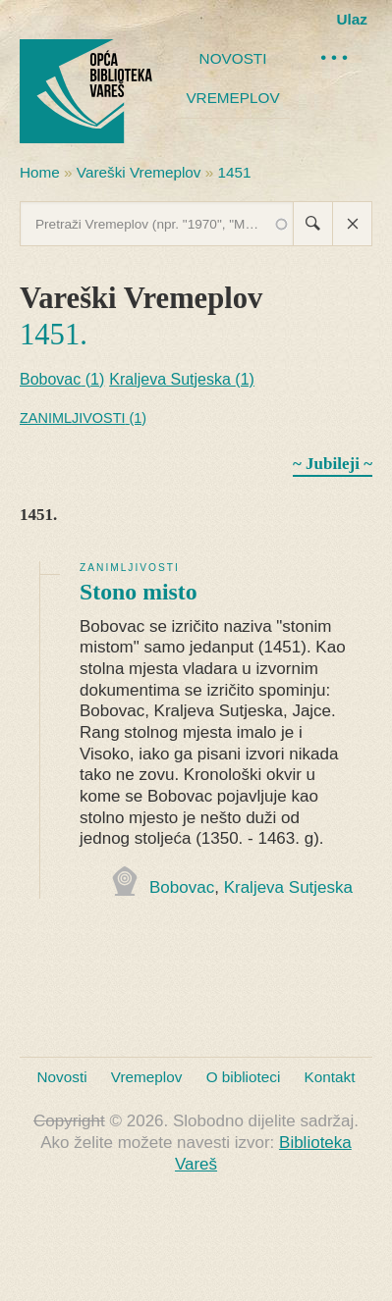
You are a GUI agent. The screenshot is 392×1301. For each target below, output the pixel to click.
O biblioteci (243, 1076)
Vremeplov (232, 97)
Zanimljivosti (130, 567)
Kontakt (330, 1076)
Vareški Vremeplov (139, 172)
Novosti (233, 58)
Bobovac (181, 887)
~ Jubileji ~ (332, 463)
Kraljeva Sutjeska (288, 887)
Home (40, 172)
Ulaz (352, 19)
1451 (235, 172)
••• (336, 57)
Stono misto (138, 591)
